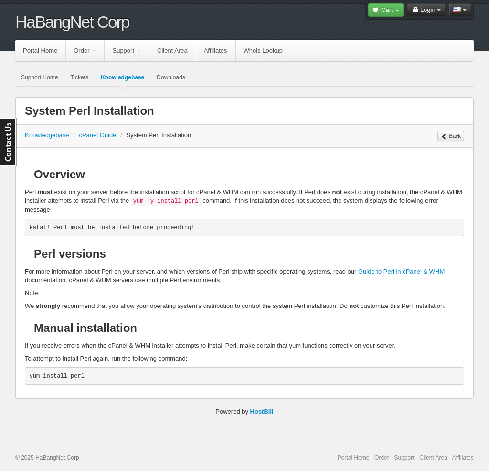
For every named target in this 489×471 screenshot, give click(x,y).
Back (451, 136)
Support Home (39, 77)
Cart (385, 9)
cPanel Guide (97, 135)
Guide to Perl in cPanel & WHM (401, 271)
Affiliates (215, 50)
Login (426, 9)
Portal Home (40, 50)
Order (85, 50)
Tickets (79, 77)
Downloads (171, 77)
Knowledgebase (122, 77)
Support (126, 50)
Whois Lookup (263, 50)
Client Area (172, 50)
